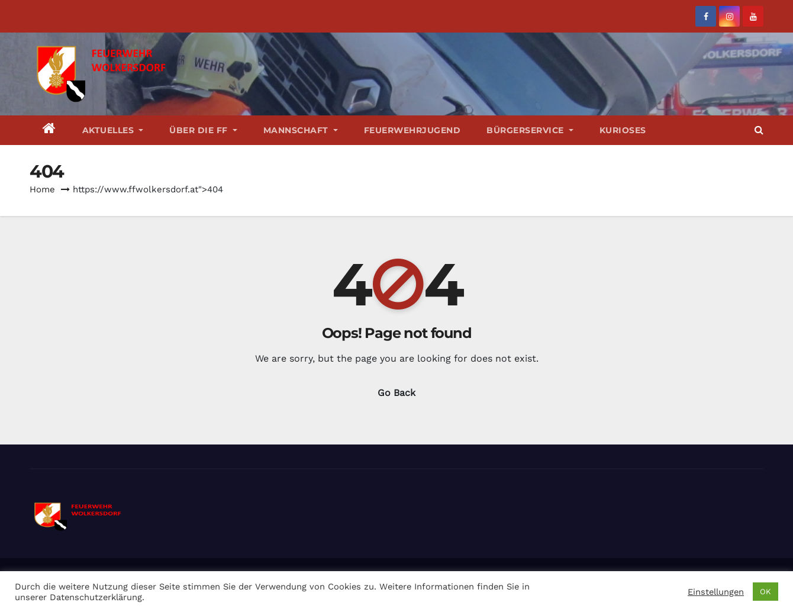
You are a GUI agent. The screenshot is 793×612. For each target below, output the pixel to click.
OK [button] (765, 591)
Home (42, 189)
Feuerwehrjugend (412, 130)
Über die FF (203, 130)
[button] (759, 130)
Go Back (396, 392)
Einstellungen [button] (716, 592)
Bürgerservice (529, 130)
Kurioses (622, 130)
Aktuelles (113, 130)
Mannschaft (300, 130)
